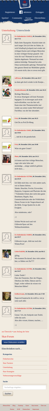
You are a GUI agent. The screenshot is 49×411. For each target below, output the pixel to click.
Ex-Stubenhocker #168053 (23, 235)
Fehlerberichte (8, 359)
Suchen (8, 394)
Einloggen (40, 12)
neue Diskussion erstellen (14, 342)
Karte (27, 405)
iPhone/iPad (6, 405)
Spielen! (5, 18)
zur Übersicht (7, 332)
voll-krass (18, 78)
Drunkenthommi (20, 90)
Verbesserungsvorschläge (12, 376)
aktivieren (25, 12)
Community (17, 18)
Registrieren (10, 12)
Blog (14, 405)
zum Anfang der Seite (21, 332)
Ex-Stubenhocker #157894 (23, 176)
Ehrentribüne (40, 18)
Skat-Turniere (8, 363)
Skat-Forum (8, 336)
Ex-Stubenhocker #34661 (23, 130)
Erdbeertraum (19, 294)
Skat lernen (35, 405)
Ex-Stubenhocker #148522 (23, 36)
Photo (17, 156)
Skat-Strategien (8, 372)
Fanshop (20, 405)
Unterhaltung (8, 30)
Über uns (43, 405)
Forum (28, 18)
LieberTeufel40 (20, 251)
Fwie (16, 118)
